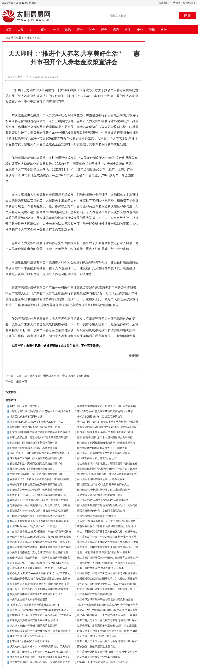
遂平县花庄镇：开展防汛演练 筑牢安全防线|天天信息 (39, 562)
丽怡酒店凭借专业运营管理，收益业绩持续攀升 (36, 489)
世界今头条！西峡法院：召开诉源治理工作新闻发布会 (40, 656)
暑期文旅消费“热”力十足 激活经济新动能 (99, 416)
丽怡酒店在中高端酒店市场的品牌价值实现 (33, 447)
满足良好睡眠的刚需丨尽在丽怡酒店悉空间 (101, 510)
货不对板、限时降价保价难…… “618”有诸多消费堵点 (107, 583)
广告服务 (176, 2)
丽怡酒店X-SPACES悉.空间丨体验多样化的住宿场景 (39, 510)
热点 (56, 29)
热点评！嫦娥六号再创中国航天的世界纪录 (33, 625)
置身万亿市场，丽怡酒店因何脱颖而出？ (32, 468)
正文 (39, 37)
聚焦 (44, 29)
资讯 (152, 29)
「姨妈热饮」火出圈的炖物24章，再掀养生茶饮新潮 (106, 562)
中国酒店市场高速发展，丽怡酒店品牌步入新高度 (37, 515)
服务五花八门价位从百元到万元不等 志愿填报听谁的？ (107, 620)
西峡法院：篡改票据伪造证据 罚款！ (97, 646)
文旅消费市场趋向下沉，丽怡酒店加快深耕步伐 (36, 474)
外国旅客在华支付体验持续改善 (94, 594)
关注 (32, 29)
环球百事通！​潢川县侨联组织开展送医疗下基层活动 (38, 568)
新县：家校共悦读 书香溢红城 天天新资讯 (100, 568)
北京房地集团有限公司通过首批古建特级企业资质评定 (40, 432)
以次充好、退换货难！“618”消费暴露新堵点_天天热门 (40, 646)
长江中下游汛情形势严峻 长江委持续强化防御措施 (105, 599)
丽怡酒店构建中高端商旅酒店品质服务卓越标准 (36, 463)
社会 (92, 29)
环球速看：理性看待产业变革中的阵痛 (98, 656)
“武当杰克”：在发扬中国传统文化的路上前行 (34, 604)
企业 (140, 29)
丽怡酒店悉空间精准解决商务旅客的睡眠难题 (102, 447)
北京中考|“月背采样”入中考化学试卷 (30, 641)
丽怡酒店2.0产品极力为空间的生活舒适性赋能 (102, 500)
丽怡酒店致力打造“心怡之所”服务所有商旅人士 (103, 484)
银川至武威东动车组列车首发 (26, 416)
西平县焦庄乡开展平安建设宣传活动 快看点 (34, 620)
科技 (164, 29)
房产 (116, 29)
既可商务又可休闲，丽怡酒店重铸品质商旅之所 (36, 458)
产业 (80, 29)
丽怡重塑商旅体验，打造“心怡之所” (97, 458)
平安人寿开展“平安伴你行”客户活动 (97, 636)
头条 (20, 29)
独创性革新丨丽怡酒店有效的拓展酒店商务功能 (36, 484)
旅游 (68, 29)
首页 (8, 29)
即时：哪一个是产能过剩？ (25, 406)
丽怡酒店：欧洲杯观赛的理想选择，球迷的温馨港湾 (106, 442)
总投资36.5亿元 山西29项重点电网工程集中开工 (36, 421)
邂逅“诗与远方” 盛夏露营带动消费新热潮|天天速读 (105, 411)
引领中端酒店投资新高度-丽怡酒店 (96, 515)
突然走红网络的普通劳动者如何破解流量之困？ (36, 594)
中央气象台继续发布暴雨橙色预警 (28, 599)
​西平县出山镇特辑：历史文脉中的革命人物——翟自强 (107, 615)
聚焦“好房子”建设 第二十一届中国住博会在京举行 (104, 437)
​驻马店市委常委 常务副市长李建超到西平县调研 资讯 (39, 521)
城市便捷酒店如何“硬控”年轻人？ (28, 636)
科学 (128, 29)
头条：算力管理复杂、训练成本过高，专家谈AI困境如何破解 (52, 375)
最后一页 (21, 381)
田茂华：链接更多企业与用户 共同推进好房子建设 (105, 432)
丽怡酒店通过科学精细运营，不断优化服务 (101, 479)
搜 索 (187, 15)
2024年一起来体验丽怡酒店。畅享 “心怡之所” (102, 662)
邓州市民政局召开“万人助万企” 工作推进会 (33, 526)
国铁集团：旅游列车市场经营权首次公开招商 (35, 427)
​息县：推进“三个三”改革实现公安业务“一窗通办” (104, 552)
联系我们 (164, 2)
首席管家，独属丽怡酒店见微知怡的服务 (99, 494)
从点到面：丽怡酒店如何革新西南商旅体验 (33, 442)
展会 (104, 29)
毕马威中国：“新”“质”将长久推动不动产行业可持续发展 (107, 421)
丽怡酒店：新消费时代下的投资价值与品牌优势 (103, 453)
